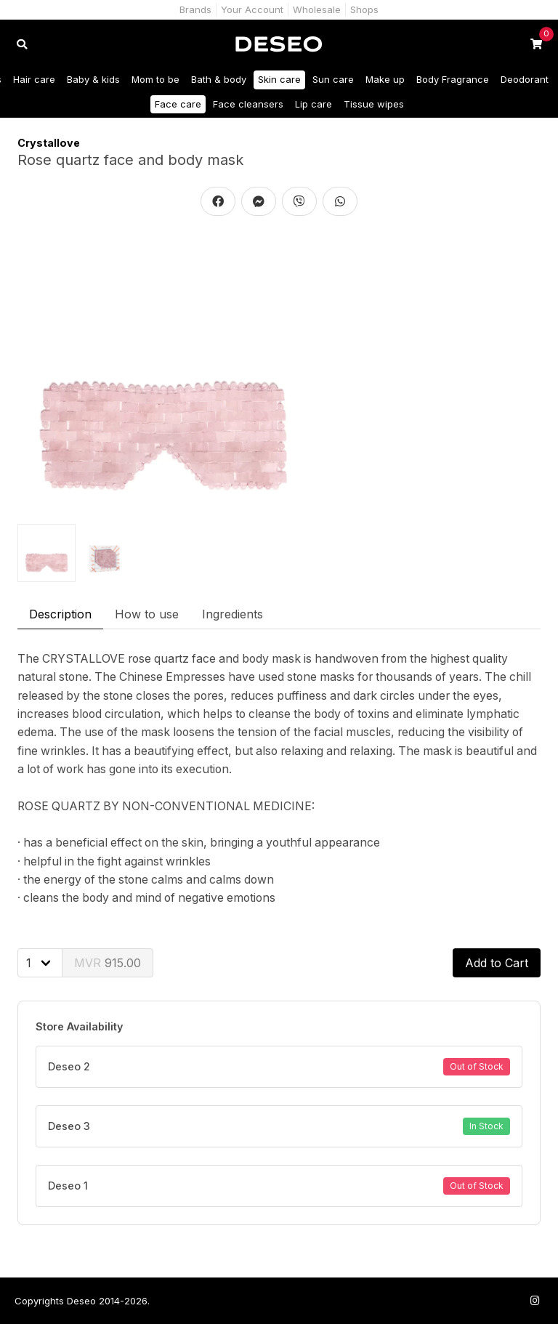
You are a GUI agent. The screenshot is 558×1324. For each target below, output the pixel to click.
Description (60, 614)
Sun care (333, 79)
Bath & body (218, 79)
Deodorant (525, 79)
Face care (178, 104)
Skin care (279, 79)
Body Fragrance (452, 79)
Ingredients (232, 614)
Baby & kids (93, 79)
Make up (385, 79)
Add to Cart (496, 963)
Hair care (34, 79)
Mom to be (155, 79)
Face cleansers (248, 104)
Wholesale (317, 9)
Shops (364, 9)
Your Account (252, 9)
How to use (147, 614)
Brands (195, 9)
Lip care (313, 104)
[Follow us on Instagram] (534, 1300)
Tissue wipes (374, 104)
